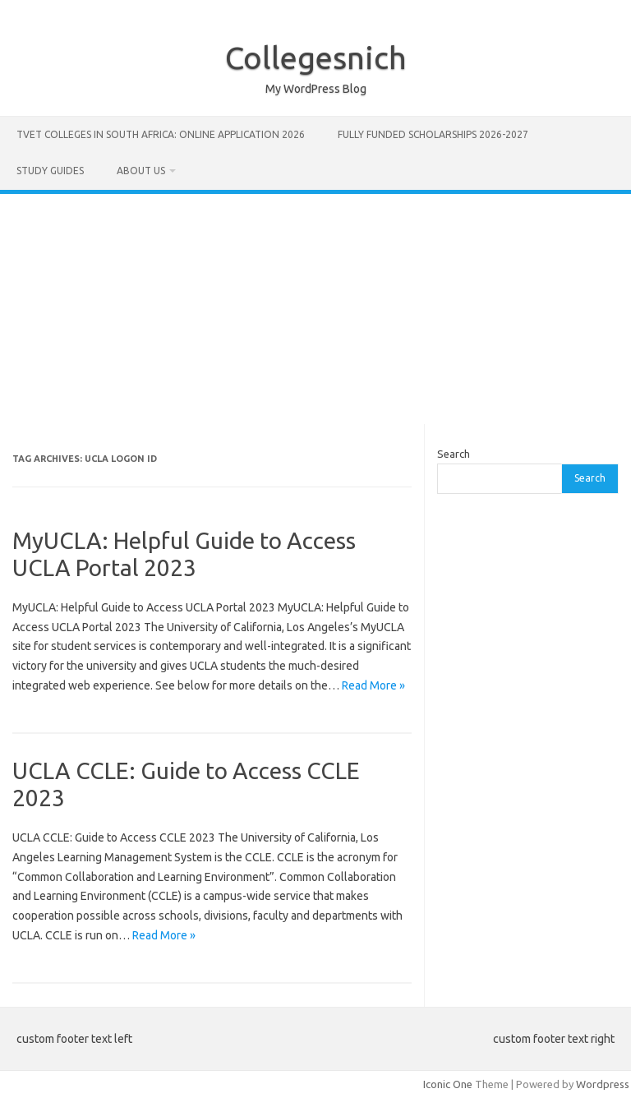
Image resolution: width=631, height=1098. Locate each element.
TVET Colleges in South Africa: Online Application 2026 (160, 134)
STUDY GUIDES (50, 170)
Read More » (373, 685)
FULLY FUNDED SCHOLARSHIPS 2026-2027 (433, 134)
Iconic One (447, 1084)
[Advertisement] (315, 309)
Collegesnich (316, 57)
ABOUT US (141, 170)
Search (453, 453)
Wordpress (602, 1084)
